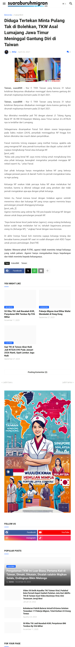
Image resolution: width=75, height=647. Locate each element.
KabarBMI (18, 15)
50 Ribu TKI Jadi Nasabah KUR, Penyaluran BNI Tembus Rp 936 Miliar (19, 314)
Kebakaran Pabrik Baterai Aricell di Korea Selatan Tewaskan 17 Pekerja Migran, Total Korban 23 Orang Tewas (47, 611)
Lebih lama (67, 382)
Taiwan (24, 263)
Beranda (8, 15)
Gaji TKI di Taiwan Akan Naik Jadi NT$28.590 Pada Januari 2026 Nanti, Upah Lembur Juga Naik (19, 351)
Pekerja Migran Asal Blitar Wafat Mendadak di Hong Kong (54, 312)
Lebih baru (7, 382)
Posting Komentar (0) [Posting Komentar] (37, 372)
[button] (4, 3)
